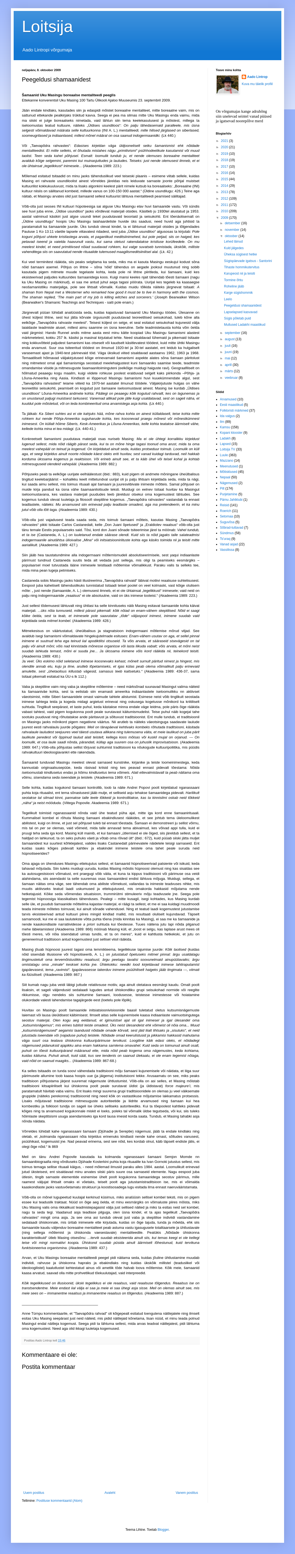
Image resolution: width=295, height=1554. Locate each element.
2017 (225, 166)
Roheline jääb (234, 286)
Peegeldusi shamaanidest (242, 305)
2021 (225, 141)
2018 (225, 160)
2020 (225, 147)
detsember (233, 223)
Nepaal (225, 477)
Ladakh (225, 438)
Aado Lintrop (257, 77)
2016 (225, 173)
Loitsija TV (227, 449)
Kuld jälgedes (234, 248)
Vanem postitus (187, 1493)
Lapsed (225, 444)
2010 (225, 211)
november (232, 230)
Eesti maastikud (231, 405)
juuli (228, 346)
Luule (224, 455)
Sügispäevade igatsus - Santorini (248, 261)
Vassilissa (227, 550)
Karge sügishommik (238, 293)
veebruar (232, 378)
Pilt (222, 488)
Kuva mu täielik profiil (257, 84)
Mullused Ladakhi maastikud (244, 325)
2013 (225, 192)
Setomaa (226, 516)
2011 (225, 205)
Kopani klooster (231, 433)
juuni (229, 352)
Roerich (225, 511)
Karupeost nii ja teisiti (239, 273)
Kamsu (225, 427)
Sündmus (227, 533)
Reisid (224, 505)
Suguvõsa (227, 522)
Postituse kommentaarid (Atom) (59, 1501)
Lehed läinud (233, 241)
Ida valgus (227, 416)
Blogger (163, 1530)
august (230, 339)
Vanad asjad (229, 544)
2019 (225, 154)
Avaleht (110, 1493)
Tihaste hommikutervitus (241, 267)
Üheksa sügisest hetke (240, 254)
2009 (225, 218)
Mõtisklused (228, 472)
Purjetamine (228, 494)
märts (229, 371)
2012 (225, 198)
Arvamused (228, 399)
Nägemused (229, 483)
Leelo (228, 299)
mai (228, 358)
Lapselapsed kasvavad (240, 312)
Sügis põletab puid (237, 318)
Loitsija (47, 26)
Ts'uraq (225, 539)
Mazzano (226, 460)
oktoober (231, 236)
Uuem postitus (33, 1493)
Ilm (222, 422)
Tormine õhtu (233, 280)
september (233, 333)
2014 (225, 186)
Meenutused (229, 466)
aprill (229, 365)
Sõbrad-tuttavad (231, 527)
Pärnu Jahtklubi (231, 500)
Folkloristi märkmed (234, 410)
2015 (225, 179)
